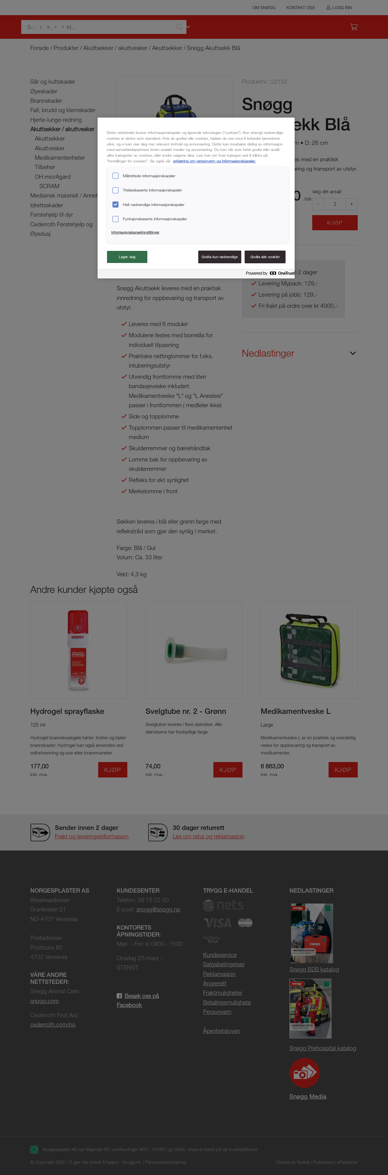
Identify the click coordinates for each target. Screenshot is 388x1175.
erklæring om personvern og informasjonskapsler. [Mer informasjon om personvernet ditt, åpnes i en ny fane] (214, 160)
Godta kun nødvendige (220, 257)
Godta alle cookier (264, 257)
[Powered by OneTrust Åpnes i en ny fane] (269, 274)
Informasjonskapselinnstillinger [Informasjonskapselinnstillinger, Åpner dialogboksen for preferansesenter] (135, 232)
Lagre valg (127, 257)
